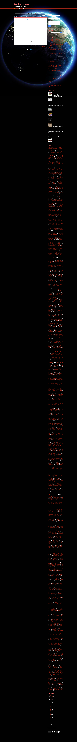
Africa (54, 166)
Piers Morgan (53, 516)
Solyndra (49, 588)
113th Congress (54, 153)
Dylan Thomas (56, 294)
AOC (49, 183)
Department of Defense (60, 279)
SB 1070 (61, 569)
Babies (60, 191)
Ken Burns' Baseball (55, 425)
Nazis (62, 481)
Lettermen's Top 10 (59, 433)
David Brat (59, 270)
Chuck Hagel (50, 239)
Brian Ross (56, 215)
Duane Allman (58, 293)
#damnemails (60, 148)
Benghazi (61, 198)
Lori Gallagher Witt (58, 440)
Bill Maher (50, 204)
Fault (58, 315)
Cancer (53, 219)
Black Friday (53, 206)
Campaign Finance (55, 218)
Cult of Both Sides (60, 266)
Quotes (57, 530)
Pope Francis (61, 520)
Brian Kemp (52, 215)
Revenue (53, 545)
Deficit (50, 276)
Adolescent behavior (58, 164)
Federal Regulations (52, 318)
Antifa (56, 181)
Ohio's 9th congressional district (57, 497)
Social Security (52, 586)
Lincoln (59, 437)
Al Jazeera (56, 167)
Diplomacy (61, 284)
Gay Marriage (58, 337)
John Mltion (50, 415)
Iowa (54, 393)
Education (54, 297)
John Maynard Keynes (55, 414)
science (57, 571)
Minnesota (61, 468)
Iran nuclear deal (60, 394)
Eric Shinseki (61, 307)
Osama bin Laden (51, 502)
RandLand (49, 535)
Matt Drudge (53, 452)
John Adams (60, 410)
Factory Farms (60, 311)
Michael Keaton (58, 459)
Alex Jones (61, 169)
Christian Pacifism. (60, 233)
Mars (50, 450)
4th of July (60, 158)
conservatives (24, 42)
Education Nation (60, 297)
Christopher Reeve (50, 238)
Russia (57, 562)
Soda (55, 587)
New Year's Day (60, 484)
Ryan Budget (60, 563)
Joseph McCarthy (54, 419)
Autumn (56, 190)
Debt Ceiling (50, 275)
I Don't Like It (53, 385)
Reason (57, 537)
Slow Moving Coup (54, 583)
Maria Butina (52, 448)
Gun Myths (56, 364)
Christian (61, 232)
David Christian (53, 271)
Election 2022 (52, 302)
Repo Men (55, 542)
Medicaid (61, 454)
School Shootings (60, 570)
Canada (49, 219)
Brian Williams (50, 216)
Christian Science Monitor (53, 234)
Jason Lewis (58, 402)
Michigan (49, 462)
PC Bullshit (60, 510)
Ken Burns (50, 425)
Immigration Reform (51, 387)
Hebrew (61, 372)
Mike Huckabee (51, 464)
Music (62, 476)
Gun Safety (56, 365)
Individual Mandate (59, 389)
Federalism (55, 319)
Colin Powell (50, 248)
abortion (54, 161)
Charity (56, 224)
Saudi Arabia (59, 568)
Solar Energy (60, 587)
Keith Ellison (53, 424)
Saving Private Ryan (55, 569)
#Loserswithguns (51, 150)
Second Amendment (51, 573)
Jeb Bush (50, 403)
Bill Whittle (52, 205)
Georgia (61, 342)
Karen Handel (59, 422)
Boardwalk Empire (51, 209)
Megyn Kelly (55, 455)
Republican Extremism (59, 543)
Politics (53, 519)
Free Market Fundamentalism (59, 329)
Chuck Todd (60, 239)
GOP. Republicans (34, 42)
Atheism (57, 188)
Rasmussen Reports (51, 536)
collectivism (60, 248)
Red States (53, 538)
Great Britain (56, 356)
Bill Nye (55, 204)
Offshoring (59, 496)
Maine (57, 443)
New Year (55, 484)
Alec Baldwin (56, 169)
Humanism (52, 383)
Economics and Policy (51, 296)
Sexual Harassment (56, 578)
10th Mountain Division (52, 152)
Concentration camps (59, 254)
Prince (57, 525)
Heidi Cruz (49, 373)
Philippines (61, 514)
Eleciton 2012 (57, 299)
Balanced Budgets (56, 193)
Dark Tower (56, 269)
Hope (54, 379)
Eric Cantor (53, 307)
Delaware (57, 276)
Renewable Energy (59, 541)
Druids (55, 293)
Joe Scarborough (55, 409)
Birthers (49, 206)
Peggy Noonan (53, 511)
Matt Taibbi (50, 453)
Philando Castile (56, 514)
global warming (50, 346)
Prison (59, 525)
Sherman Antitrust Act (57, 580)
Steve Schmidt (58, 598)
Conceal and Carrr (59, 253)
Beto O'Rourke (59, 201)
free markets (51, 330)
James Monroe (58, 400)
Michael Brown (52, 457)
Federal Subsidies (50, 319)
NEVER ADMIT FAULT (59, 483)
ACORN (52, 163)
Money (53, 473)
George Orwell (55, 340)
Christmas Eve (54, 237)
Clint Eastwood (54, 244)
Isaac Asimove (60, 395)
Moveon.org (56, 475)
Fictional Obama (61, 320)
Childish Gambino (61, 229)
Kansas (55, 422)
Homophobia (60, 378)
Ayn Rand (50, 191)
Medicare (49, 455)
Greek (59, 357)
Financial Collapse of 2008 (56, 321)
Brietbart (55, 216)
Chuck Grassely (60, 238)
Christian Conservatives (52, 233)
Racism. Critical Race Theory (52, 533)
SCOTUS (49, 572)
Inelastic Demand (55, 390)
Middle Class (54, 462)
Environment (50, 305)
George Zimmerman (54, 342)
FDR (49, 316)
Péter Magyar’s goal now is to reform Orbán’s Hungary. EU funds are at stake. (55, 63)
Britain (61, 216)
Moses (49, 475)
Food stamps (58, 324)
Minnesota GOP (52, 469)
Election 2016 (55, 301)
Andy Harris (55, 176)
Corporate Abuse (55, 123)
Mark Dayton (50, 449)
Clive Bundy (53, 245)
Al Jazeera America (60, 167)
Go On (61, 346)
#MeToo (49, 151)
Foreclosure (60, 325)
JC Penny (62, 402)
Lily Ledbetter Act (55, 437)
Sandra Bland (60, 566)
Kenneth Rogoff (61, 425)
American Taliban (56, 174)
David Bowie (54, 270)
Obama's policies (52, 494)
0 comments (27, 41)
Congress (62, 255)
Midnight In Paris (51, 463)
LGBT (49, 434)
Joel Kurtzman (55, 410)
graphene (49, 356)
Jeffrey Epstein (54, 404)
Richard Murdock (60, 546)
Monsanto (56, 473)
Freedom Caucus (50, 331)
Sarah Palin (61, 567)
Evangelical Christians (55, 309)
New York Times (55, 485)
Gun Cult (50, 362)
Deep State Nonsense (60, 275)
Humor (56, 383)
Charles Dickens (50, 225)
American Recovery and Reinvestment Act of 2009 (55, 173)
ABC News (49, 161)
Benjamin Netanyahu (59, 200)
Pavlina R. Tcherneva (55, 510)
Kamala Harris (51, 422)
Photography (54, 515)
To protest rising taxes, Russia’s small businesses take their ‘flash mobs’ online (54, 68)
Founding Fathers (51, 326)
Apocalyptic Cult (51, 184)
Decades (55, 275)
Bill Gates (53, 203)
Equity (50, 307)
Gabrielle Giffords (51, 335)
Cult (56, 266)
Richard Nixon (50, 547)
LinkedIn (53, 438)
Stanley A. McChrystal (54, 593)
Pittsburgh (58, 516)
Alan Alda (59, 168)
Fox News (59, 326)
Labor (56, 429)
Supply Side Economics (58, 602)
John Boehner (50, 411)
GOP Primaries (59, 350)
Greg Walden (58, 358)
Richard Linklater (54, 546)
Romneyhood (59, 557)
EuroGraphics (55, 92)
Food (54, 324)
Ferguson (56, 320)
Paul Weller (49, 510)
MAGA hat (58, 442)
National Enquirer (50, 479)
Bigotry (56, 202)
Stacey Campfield (53, 592)
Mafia (55, 442)
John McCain (61, 414)
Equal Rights (61, 306)
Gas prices (59, 336)
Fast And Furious (54, 315)
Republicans (50, 544)
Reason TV (61, 537)
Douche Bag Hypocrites (54, 290)
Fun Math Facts (61, 333)
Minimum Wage (51, 468)
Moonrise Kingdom (50, 474)
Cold (51, 247)
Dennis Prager (54, 279)
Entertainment (60, 304)
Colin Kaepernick (59, 247)
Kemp (62, 424)
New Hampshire (50, 484)
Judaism (62, 420)
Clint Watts (59, 244)
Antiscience (60, 181)
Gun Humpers (55, 363)
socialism (61, 586)
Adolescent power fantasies (53, 165)
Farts (57, 314)
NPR (58, 491)
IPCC (53, 394)
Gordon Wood (54, 353)
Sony (61, 588)
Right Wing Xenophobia (55, 553)
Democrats (54, 278)
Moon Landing (60, 473)
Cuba (54, 266)
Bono (49, 211)
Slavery (49, 583)
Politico (50, 519)
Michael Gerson (58, 458)
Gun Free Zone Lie (60, 362)
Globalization (55, 346)
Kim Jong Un (58, 427)
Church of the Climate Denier (53, 240)
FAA (52, 311)
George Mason (50, 340)
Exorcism (49, 311)
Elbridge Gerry (60, 298)
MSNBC (61, 475)
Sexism (61, 577)
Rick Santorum (60, 547)
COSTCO (58, 262)
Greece (56, 357)
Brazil (55, 213)
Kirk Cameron (53, 428)
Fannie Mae (53, 314)
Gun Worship (57, 366)
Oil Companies (52, 498)
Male (60, 443)
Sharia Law (52, 579)
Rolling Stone (54, 557)
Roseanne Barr (60, 560)
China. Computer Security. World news (57, 230)
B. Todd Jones (56, 191)
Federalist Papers (60, 319)
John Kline (57, 413)
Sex (52, 577)
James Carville (58, 398)
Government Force (51, 354)
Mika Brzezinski (57, 463)
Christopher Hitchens (59, 237)
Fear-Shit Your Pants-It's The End (58, 316)
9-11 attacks (60, 159)
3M (54, 158)
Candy (55, 219)
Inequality (60, 390)
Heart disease (57, 372)
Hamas (60, 367)
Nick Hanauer (56, 487)
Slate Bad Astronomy (59, 582)
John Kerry (53, 413)
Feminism (53, 320)
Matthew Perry (55, 453)
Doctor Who (55, 286)
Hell (52, 373)
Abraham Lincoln (59, 161)
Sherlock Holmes (51, 580)
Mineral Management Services (57, 467)
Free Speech (57, 330)
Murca (60, 476)
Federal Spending (59, 318)
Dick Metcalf (53, 283)
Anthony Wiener (60, 179)
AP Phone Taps (53, 183)
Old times (54, 499)
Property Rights (60, 528)
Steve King (59, 597)
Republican (60, 542)
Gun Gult (51, 363)
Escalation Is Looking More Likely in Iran (54, 76)
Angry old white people (53, 177)
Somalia (53, 588)
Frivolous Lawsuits (54, 333)
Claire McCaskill (50, 242)
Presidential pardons (52, 525)
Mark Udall (58, 449)
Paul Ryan (60, 509)
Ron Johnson (54, 558)
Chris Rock (54, 232)
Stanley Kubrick (60, 593)
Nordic (61, 488)
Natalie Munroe (56, 478)
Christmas (49, 237)
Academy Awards (51, 162)
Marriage (62, 449)
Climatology (49, 244)
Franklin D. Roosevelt (51, 328)
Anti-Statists (51, 181)
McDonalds (59, 453)
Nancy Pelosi (40, 42)
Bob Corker (56, 209)
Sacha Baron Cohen (51, 564)
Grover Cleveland (60, 359)
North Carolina (50, 489)
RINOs (52, 554)
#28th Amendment (51, 147)
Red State (49, 538)
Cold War (55, 247)
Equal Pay (57, 306)
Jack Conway (50, 398)
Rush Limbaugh (57, 561)
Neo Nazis (49, 483)
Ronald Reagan (55, 559)
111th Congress (58, 152)
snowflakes (49, 585)
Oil (62, 497)
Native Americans (60, 480)
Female (49, 320)
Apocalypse (60, 183)
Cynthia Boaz (59, 267)
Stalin (57, 592)
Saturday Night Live (52, 568)
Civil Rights (55, 241)
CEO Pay (62, 223)
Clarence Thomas (56, 242)
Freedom (61, 330)
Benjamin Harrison (54, 200)
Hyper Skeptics (53, 384)
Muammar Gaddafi (50, 476)
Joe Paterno (50, 409)
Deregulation (54, 281)
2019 (52, 157)
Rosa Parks (55, 560)
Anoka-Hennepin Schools (55, 178)
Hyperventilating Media (59, 384)
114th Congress (59, 153)
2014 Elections (52, 155)
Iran (56, 394)
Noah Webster (58, 488)
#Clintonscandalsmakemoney (52, 148)
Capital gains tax (50, 220)
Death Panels (50, 274)
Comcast (61, 250)
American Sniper (50, 174)
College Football (54, 249)
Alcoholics (53, 169)
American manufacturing (51, 172)
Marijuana (56, 448)
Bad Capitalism (57, 192)
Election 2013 (50, 301)
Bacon (52, 192)
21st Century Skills (58, 157)
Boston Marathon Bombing (54, 211)
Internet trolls (58, 392)
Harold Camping (56, 369)
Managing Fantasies (58, 445)
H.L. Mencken (56, 367)
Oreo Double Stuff (50, 501)
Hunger (59, 383)
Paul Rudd (56, 509)
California (49, 218)
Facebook (55, 311)
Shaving (56, 579)
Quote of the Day (52, 530)
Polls (61, 519)
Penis (57, 511)
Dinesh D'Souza (56, 284)
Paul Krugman (61, 508)
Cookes (49, 260)
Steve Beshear (54, 597)
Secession (60, 572)
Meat (51, 454)
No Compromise (53, 488)
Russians (52, 563)
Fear (52, 316)
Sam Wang (58, 565)
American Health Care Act (59, 171)
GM (59, 346)
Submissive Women (51, 601)
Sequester (49, 577)
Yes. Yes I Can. (55, 138)
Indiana (57, 388)
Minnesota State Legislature (58, 469)
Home (28, 46)
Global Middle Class (54, 345)
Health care (53, 371)
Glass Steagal (50, 344)
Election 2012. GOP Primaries (57, 300)
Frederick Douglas (51, 329)
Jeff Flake (59, 403)
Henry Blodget (56, 373)
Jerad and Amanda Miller (51, 405)
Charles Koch (60, 225)
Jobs (52, 408)
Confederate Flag (56, 255)
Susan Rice (61, 603)
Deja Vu (54, 276)
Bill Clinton (60, 202)
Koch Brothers (58, 428)
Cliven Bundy (58, 245)
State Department (58, 594)
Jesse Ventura (61, 405)
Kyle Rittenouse (53, 429)
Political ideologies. (51, 518)
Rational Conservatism (58, 536)
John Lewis (49, 414)
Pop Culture (55, 520)
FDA (62, 315)
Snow (61, 584)
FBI (60, 315)
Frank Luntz (58, 327)
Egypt (56, 298)
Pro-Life (55, 526)
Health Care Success (51, 372)
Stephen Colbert (51, 595)
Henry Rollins (55, 374)
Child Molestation (55, 229)
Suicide (56, 601)
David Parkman (52, 272)
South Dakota (56, 589)
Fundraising (60, 334)
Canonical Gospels (60, 219)
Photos (59, 515)
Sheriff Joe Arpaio (60, 579)
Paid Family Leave (55, 503)
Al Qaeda (51, 168)
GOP (52, 349)
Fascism (60, 314)
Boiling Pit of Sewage (59, 210)
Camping (61, 218)
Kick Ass (51, 427)
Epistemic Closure (53, 306)
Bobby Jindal (54, 210)
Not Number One (57, 490)
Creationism (50, 264)
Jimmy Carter (54, 407)
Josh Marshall (56, 420)
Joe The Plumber (61, 409)
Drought (54, 292)
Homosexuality (50, 379)
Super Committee (60, 601)
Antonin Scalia (55, 182)
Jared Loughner (54, 402)
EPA (49, 306)
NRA (60, 491)
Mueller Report (56, 476)
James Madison (53, 400)
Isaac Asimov (56, 395)
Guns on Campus (50, 367)
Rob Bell (51, 555)
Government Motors (59, 354)
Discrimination (57, 285)
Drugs (52, 293)
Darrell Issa (60, 269)
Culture (50, 267)
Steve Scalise (53, 598)
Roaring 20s (61, 554)
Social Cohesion (54, 585)
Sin (54, 582)
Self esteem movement (58, 575)
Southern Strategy (51, 590)
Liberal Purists (60, 435)
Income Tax (54, 388)
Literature (56, 438)
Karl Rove (53, 423)
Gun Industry (61, 363)
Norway (59, 489)
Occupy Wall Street (51, 496)
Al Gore (53, 167)
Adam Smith (58, 163)
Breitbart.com (55, 214)
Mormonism (55, 474)
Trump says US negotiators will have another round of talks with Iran (55, 71)
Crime (54, 264)
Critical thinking (50, 266)
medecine (55, 454)
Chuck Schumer (19, 42)
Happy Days (60, 368)
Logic (52, 439)
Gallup (59, 335)
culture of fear (54, 267)
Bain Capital (61, 192)
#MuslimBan (53, 151)
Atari (52, 188)
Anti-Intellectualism (60, 180)
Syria (59, 604)
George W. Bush (51, 341)
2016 (58, 155)
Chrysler (56, 238)
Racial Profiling (54, 532)
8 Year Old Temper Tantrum (55, 159)
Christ (58, 232)
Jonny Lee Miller (53, 418)
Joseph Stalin (60, 419)
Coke (49, 247)
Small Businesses (60, 583)
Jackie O (54, 398)
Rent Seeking (50, 542)
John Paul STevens (60, 415)
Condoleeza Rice (50, 255)
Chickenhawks (50, 229)
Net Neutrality (54, 483)
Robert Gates (55, 555)
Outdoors (56, 502)
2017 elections (58, 156)
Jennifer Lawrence (60, 404)
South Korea (60, 589)
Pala (59, 503)
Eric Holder (57, 307)
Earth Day (61, 294)
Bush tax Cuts (55, 217)
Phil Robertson (50, 514)
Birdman (61, 205)
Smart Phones (50, 584)
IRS (52, 395)
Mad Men (52, 442)
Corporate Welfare (56, 261)
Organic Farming (56, 501)
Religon (53, 541)
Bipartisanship (57, 205)
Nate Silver (60, 478)
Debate (54, 274)
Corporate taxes (50, 261)
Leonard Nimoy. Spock (56, 432)
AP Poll (57, 183)
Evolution (54, 310)
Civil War (61, 241)
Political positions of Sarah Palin (59, 518)
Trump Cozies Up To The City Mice (22, 19)
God (49, 347)
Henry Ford (60, 373)
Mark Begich (60, 448)
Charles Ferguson (56, 225)
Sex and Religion (56, 577)
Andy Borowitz (51, 176)
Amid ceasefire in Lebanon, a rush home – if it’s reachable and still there (55, 61)
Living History (60, 438)
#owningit (57, 151)
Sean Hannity (56, 572)
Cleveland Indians (50, 243)
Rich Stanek (58, 545)
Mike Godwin (61, 463)
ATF (54, 188)
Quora (62, 529)
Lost (62, 440)
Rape (61, 535)
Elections (56, 302)
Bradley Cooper (50, 213)
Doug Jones (60, 290)
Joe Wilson (50, 410)
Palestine (62, 503)
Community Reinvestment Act (52, 252)
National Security (54, 480)
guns (61, 366)
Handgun (52, 368)
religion (49, 540)
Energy (56, 304)
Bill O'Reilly (59, 204)
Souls (53, 589)
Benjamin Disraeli (57, 199)
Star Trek (49, 594)
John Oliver (54, 415)
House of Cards (58, 379)
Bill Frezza (49, 203)
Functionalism (56, 334)
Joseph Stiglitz (50, 420)
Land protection (60, 429)
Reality (54, 537)
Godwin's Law (53, 347)
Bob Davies (60, 209)
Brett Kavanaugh (60, 214)
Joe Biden (56, 408)
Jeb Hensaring (55, 403)
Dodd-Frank (59, 286)
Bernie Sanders (50, 201)
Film (50, 321)
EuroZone (49, 309)
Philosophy (49, 515)
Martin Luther (58, 450)
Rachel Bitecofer (58, 531)
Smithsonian (55, 584)
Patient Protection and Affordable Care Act (55, 506)
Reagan (52, 537)
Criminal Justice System (51, 265)
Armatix (55, 186)
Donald (49, 288)
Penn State (60, 511)
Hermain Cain (60, 374)
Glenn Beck (58, 344)
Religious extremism (56, 540)
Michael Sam (58, 460)
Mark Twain (54, 449)
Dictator (52, 284)
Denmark (49, 279)
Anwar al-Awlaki (60, 182)
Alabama (55, 168)
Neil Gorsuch (53, 482)
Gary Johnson (54, 336)
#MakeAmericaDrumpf (59, 150)
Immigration (58, 386)
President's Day (60, 524)
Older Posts (44, 46)
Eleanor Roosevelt (50, 299)
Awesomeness (60, 190)
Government (60, 353)
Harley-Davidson (50, 369)
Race (62, 530)
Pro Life (52, 526)
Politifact (58, 519)
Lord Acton (53, 440)
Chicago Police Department (53, 228)
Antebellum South (54, 179)
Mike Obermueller (60, 465)
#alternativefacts (59, 147)
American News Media (59, 172)
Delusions (61, 276)
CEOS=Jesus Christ (52, 224)
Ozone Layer (50, 503)
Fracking (55, 327)
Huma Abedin (54, 382)
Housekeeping (57, 380)
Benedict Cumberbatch (56, 198)
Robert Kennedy (60, 555)
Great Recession (52, 357)
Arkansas (51, 186)
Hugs (50, 382)
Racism (59, 532)
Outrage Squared (60, 502)
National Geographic (57, 479)
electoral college (60, 302)
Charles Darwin (60, 224)
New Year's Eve (50, 485)
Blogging (49, 208)
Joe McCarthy (60, 408)
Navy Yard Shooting (52, 481)
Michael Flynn (53, 458)
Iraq (50, 395)
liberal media (53, 435)
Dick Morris (57, 283)
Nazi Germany (58, 481)
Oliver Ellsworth (59, 499)
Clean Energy (60, 242)
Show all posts (37, 13)
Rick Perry (55, 547)
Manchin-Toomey (54, 446)
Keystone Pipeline (60, 426)
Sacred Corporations (57, 564)
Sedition (52, 575)
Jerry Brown (57, 405)
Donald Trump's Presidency (53, 289)
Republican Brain (51, 543)
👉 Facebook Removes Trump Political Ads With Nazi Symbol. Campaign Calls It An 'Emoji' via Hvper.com (55, 54)
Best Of (55, 201)
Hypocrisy (49, 385)
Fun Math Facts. (52, 334)
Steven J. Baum (58, 599)
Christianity (55, 235)
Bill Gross (57, 203)
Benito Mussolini (52, 199)
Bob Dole (49, 210)
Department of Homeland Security (54, 280)
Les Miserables (54, 433)
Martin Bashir (54, 450)
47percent (57, 158)
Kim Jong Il (54, 427)
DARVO (49, 270)
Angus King (59, 177)
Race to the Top (52, 531)
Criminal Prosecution (59, 265)
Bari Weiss (55, 196)
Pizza (61, 516)
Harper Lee (60, 369)
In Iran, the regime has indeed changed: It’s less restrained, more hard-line (55, 66)
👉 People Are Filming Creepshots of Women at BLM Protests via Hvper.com (55, 47)
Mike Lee (61, 464)
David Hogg (61, 271)
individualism (50, 390)
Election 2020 (61, 301)
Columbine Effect (56, 250)
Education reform (51, 298)
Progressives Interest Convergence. (54, 527)
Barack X (50, 196)
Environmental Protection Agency (58, 305)
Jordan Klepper (58, 418)
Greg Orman (54, 358)
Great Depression (61, 356)
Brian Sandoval (60, 215)
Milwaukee (51, 467)
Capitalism (55, 220)
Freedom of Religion (57, 331)
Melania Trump (60, 455)
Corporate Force (59, 260)
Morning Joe (60, 474)
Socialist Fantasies (50, 587)
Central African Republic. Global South (54, 223)
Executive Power (60, 310)
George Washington (57, 341)
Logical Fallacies (57, 439)
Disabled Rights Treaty (51, 285)
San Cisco (52, 566)
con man (54, 253)
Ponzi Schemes (50, 520)
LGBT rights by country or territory (55, 434)
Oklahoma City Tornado (58, 498)
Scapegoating (50, 570)
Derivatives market (59, 281)
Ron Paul (58, 558)
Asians (55, 187)
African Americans (58, 166)
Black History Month (59, 206)
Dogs (62, 286)
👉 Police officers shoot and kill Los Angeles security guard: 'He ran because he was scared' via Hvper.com (55, 44)
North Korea (55, 489)
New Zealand (60, 485)
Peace (49, 511)
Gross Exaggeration (53, 359)
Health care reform (59, 371)
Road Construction (56, 554)
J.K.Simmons (60, 397)
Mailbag (54, 443)
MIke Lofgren (50, 465)
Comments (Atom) (32, 49)
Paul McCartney (52, 509)
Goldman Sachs (59, 347)
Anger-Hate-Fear (60, 176)
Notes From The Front (53, 491)
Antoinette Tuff (50, 182)
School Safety (55, 570)
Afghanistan (50, 166)
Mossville (53, 475)
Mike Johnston (57, 464)
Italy (57, 397)
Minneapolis (57, 468)
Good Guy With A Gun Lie (57, 348)
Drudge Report (59, 292)
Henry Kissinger (50, 374)
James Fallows (53, 399)
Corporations (54, 262)
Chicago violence (60, 228)
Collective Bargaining (55, 248)
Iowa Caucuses (58, 393)
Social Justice (60, 585)
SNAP (58, 584)
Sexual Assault (50, 578)
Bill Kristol (61, 203)
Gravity (53, 356)
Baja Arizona (51, 193)
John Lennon (60, 413)
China (50, 230)
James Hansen (58, 399)
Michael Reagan (53, 460)
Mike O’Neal (54, 465)
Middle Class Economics (60, 462)
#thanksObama (61, 151)
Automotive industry (51, 190)
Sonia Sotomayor (57, 588)
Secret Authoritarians (55, 574)
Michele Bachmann (51, 461)
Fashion (49, 315)
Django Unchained (50, 286)
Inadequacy (49, 388)
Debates (57, 274)
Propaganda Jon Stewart (53, 528)
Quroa (60, 530)
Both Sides (61, 211)
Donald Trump (29, 42)
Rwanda (56, 563)
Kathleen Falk (58, 423)
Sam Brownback (54, 565)
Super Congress (50, 602)
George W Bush (61, 340)
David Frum (57, 271)
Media (58, 454)
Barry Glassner (60, 196)
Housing (61, 380)
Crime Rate (57, 264)
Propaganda (61, 527)
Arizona (62, 185)
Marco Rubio (53, 447)
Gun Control (59, 360)
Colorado (58, 249)
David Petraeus (57, 272)
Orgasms (61, 501)
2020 (54, 157)
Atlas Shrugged (61, 188)
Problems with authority (60, 526)
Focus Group (59, 323)
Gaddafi (56, 335)
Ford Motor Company (55, 325)
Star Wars (53, 594)
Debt (61, 274)
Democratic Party (59, 277)
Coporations (53, 260)
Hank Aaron (56, 368)
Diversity (61, 285)
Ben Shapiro (50, 198)
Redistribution (58, 538)
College (49, 249)
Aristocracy (58, 185)
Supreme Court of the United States (53, 603)
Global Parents (60, 345)
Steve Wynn (53, 599)
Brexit (49, 215)
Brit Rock (58, 216)
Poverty (55, 521)
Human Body (58, 382)
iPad (51, 394)
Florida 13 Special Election (53, 323)
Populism (51, 521)
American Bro (53, 171)
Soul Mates (49, 589)
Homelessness (55, 378)
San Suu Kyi (56, 566)
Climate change (58, 243)
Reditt (61, 538)
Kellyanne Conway (58, 424)
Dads (62, 267)
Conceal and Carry (51, 254)
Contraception (54, 259)
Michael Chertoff (58, 457)
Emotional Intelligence (51, 304)
